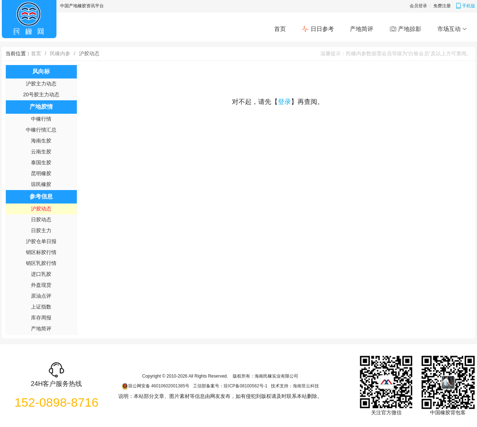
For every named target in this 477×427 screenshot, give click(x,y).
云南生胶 (41, 151)
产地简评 (361, 29)
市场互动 (452, 29)
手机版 (465, 5)
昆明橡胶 (41, 173)
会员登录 (418, 5)
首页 (280, 29)
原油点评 (41, 296)
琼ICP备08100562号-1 (245, 385)
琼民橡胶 (41, 184)
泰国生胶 (41, 162)
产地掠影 (405, 29)
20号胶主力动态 (41, 94)
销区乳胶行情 (41, 263)
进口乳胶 (41, 274)
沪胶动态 (41, 209)
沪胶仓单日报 (41, 241)
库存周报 (41, 318)
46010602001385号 (170, 385)
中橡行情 (41, 119)
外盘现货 (41, 285)
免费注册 (442, 5)
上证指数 (41, 307)
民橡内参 (60, 53)
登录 (284, 101)
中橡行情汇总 (41, 130)
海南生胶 (41, 141)
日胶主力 (41, 230)
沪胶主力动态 (41, 83)
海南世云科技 (306, 385)
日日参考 (317, 29)
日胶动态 (41, 219)
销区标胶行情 (41, 252)
